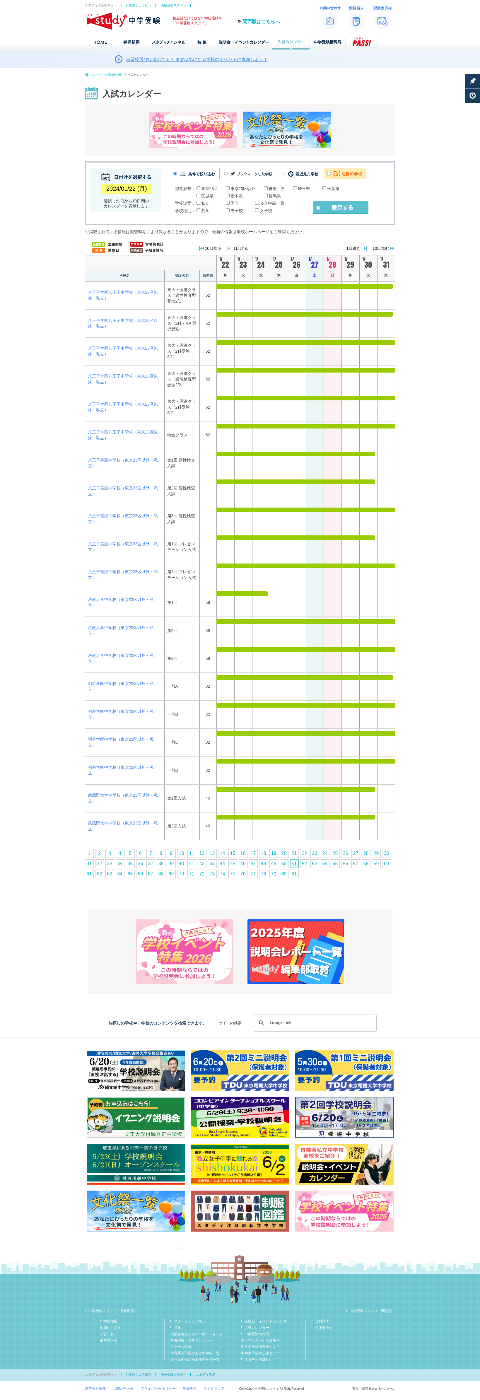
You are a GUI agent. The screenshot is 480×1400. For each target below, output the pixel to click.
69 (171, 873)
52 (304, 863)
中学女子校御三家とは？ (260, 1353)
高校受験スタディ (174, 5)
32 (99, 863)
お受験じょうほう (138, 5)
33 (109, 863)
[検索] (314, 1023)
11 (191, 853)
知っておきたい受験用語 (260, 1340)
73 (212, 873)
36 (140, 863)
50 (284, 863)
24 (325, 853)
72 (202, 873)
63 (109, 873)
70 (181, 873)
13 (212, 853)
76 (243, 873)
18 (263, 853)
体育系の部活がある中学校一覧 (195, 1353)
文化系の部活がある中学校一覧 (195, 1360)
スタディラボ (205, 1374)
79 (273, 873)
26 (345, 853)
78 (263, 873)
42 (202, 863)
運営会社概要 (95, 1389)
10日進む (381, 248)
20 (284, 853)
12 (202, 853)
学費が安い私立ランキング (191, 1340)
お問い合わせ (123, 1389)
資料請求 (322, 1321)
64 (120, 873)
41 (191, 863)
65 (130, 873)
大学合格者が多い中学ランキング (196, 1334)
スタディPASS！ (258, 1360)
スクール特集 (181, 1347)
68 (161, 873)
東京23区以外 (243, 188)
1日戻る (240, 248)
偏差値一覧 (108, 1340)
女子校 (266, 210)
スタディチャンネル (190, 1321)
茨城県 (207, 196)
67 (150, 873)
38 (161, 863)
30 (386, 853)
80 (284, 873)
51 (294, 863)
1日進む (353, 248)
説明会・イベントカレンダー (267, 1321)
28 (366, 853)
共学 (205, 210)
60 (386, 863)
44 (222, 863)
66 (140, 873)
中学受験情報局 (257, 1334)
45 (232, 863)
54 (325, 863)
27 (355, 853)
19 (273, 853)
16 (243, 853)
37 (150, 863)
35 (130, 863)
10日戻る (213, 248)
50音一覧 (107, 1334)
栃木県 (236, 196)
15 (232, 853)
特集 (177, 1328)
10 (181, 853)
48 (263, 863)
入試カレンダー (257, 1328)
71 (191, 873)
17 (253, 853)
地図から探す (110, 1328)
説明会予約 (324, 1328)
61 (89, 873)
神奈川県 (277, 188)
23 (314, 853)
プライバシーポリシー (158, 1389)
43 (212, 863)
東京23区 (209, 188)
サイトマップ (213, 1389)
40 (181, 863)
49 (273, 863)
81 (294, 873)
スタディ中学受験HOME (106, 74)
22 (304, 853)
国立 (234, 203)
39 (171, 863)
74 (222, 873)
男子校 (236, 210)
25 (335, 853)
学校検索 (110, 1321)
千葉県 (333, 188)
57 (355, 863)
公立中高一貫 (272, 203)
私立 (205, 203)
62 (99, 873)
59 (376, 863)
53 (314, 863)
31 (89, 863)
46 (243, 863)
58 (366, 863)
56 (345, 863)
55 (335, 863)
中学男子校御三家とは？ (260, 1347)
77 (253, 873)
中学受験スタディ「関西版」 (372, 1311)
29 (376, 853)
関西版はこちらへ (261, 21)
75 (232, 873)
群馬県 (275, 196)
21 (294, 853)
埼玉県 (304, 188)
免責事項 (189, 1389)
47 (253, 863)
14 (222, 853)
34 (120, 863)
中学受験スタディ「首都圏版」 (113, 1311)
